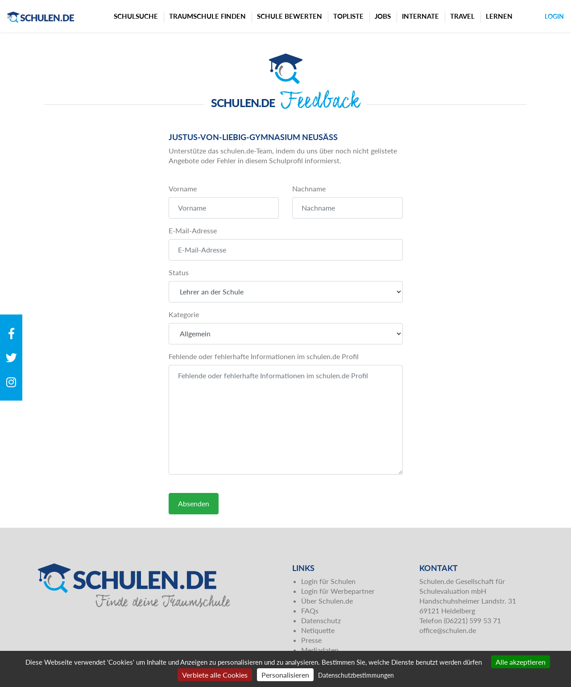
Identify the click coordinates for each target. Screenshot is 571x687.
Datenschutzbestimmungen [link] (356, 675)
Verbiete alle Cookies (215, 674)
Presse (311, 640)
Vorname (183, 188)
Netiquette (318, 630)
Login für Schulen (328, 581)
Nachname (309, 188)
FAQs (310, 610)
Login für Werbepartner (338, 591)
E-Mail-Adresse (193, 230)
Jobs (383, 16)
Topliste (348, 16)
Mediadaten (320, 650)
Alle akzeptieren (521, 662)
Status (179, 272)
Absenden (193, 503)
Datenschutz (321, 620)
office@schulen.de (447, 630)
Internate (420, 16)
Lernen (499, 16)
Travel (462, 16)
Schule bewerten (289, 16)
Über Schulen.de (327, 600)
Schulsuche (136, 16)
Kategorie (184, 314)
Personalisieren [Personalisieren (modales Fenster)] (285, 674)
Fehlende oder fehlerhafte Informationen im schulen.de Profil (264, 356)
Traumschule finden (207, 16)
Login (554, 16)
